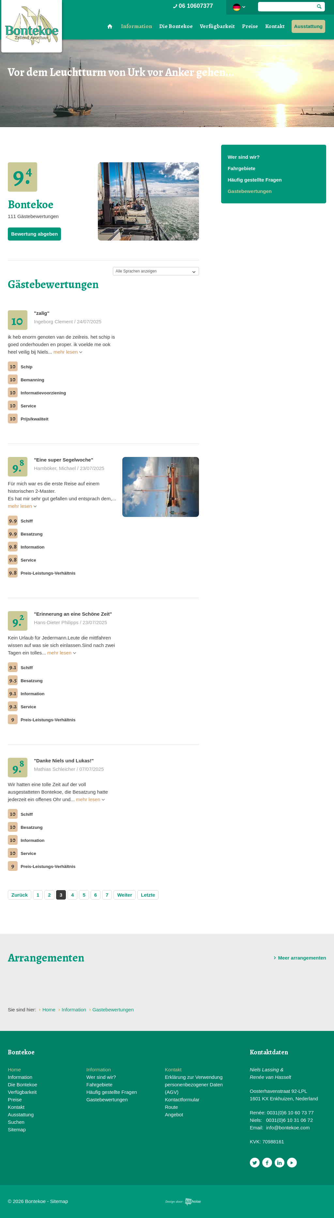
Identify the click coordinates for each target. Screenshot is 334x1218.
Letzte (148, 895)
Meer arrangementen (298, 957)
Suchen (16, 1122)
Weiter (124, 895)
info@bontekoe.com (288, 1127)
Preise (250, 26)
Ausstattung (308, 26)
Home (14, 1069)
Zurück (19, 895)
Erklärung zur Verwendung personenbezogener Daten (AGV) (194, 1084)
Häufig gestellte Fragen (255, 180)
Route (171, 1107)
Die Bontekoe (176, 26)
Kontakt (275, 26)
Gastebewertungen (250, 191)
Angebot (174, 1114)
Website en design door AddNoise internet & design (183, 1202)
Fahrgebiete (241, 168)
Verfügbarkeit (217, 26)
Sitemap (17, 1129)
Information (136, 26)
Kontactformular (182, 1099)
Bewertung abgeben (34, 234)
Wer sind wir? (244, 157)
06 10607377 (192, 6)
